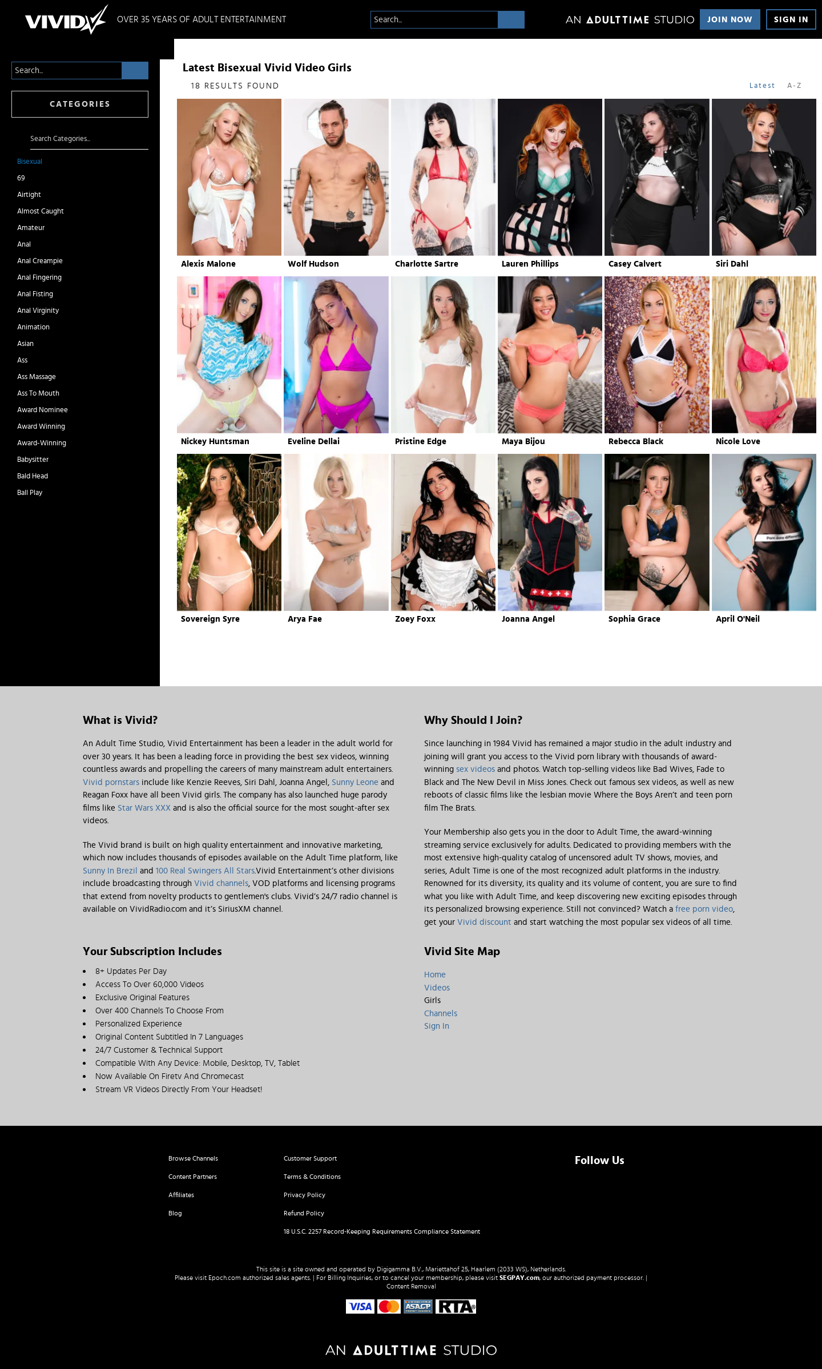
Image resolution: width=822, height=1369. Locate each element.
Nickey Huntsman (215, 441)
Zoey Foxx (415, 619)
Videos (437, 988)
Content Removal (411, 1286)
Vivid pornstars (111, 782)
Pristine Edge (420, 441)
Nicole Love (738, 441)
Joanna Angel (528, 619)
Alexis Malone (208, 264)
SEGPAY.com (519, 1277)
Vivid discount (484, 922)
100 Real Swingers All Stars (205, 871)
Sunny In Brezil (110, 871)
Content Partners (192, 1176)
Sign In (791, 19)
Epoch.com (224, 1277)
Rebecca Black (636, 441)
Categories (80, 104)
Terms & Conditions (312, 1176)
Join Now (730, 19)
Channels (440, 1013)
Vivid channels (221, 883)
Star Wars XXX (144, 808)
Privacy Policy (304, 1194)
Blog (175, 1213)
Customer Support (310, 1158)
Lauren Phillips (530, 264)
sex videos (475, 769)
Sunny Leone (355, 782)
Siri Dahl (732, 264)
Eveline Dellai (314, 441)
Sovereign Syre (210, 619)
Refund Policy (304, 1213)
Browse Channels (193, 1158)
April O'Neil (738, 619)
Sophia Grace (634, 619)
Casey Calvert (635, 264)
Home (435, 975)
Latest (763, 86)
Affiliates (181, 1194)
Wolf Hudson (313, 264)
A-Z (794, 86)
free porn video (704, 909)
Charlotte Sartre (426, 264)
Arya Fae (305, 619)
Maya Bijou (523, 441)
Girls (432, 1000)
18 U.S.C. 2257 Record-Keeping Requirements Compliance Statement (382, 1231)
